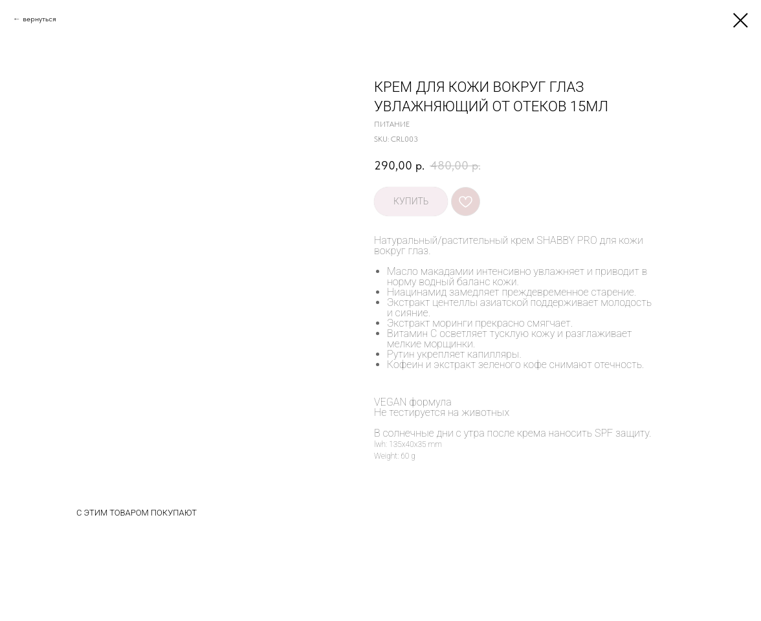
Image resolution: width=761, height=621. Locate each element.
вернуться (39, 18)
